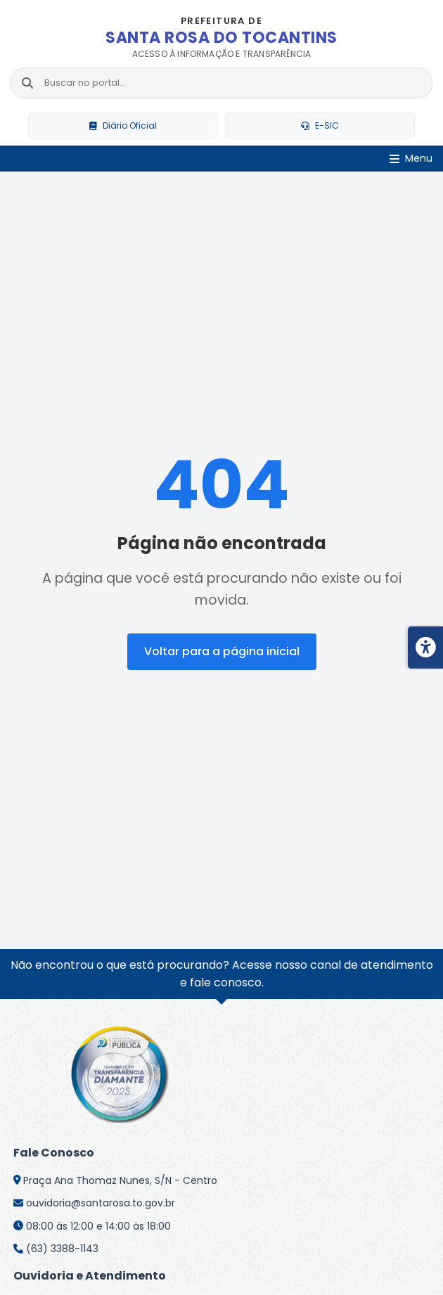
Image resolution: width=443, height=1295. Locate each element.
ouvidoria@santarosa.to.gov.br (100, 1203)
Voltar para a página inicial (222, 651)
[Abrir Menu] (411, 159)
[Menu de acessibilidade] (425, 647)
